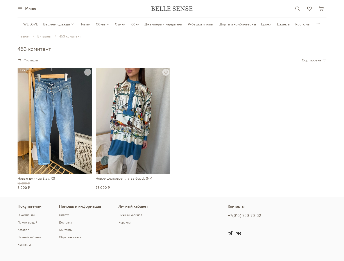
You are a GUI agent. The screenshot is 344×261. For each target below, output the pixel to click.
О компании (26, 215)
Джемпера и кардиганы (164, 24)
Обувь (103, 24)
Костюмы (302, 24)
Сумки (120, 24)
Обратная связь (70, 237)
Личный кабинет (29, 237)
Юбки (135, 24)
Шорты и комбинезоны (237, 24)
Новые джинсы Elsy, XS (36, 178)
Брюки (266, 24)
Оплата (64, 215)
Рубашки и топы (200, 24)
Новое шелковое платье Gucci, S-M (124, 178)
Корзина (124, 222)
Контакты (24, 245)
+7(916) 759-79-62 (244, 215)
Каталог (23, 230)
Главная (24, 36)
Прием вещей (27, 222)
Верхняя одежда (58, 24)
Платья (85, 24)
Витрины (44, 36)
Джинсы (283, 24)
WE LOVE (30, 24)
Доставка (65, 222)
